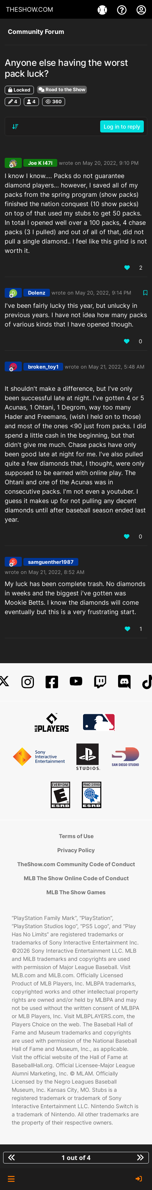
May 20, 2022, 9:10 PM (111, 163)
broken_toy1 (43, 367)
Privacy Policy (76, 850)
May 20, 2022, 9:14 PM (103, 293)
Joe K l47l (40, 163)
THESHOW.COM (29, 9)
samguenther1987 (51, 562)
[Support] (123, 9)
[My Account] (141, 9)
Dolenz (36, 293)
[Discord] (124, 682)
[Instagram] (27, 682)
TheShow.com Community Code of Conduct (76, 864)
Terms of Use (76, 836)
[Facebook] (52, 682)
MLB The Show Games (76, 892)
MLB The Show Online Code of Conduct (76, 878)
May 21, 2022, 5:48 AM (116, 367)
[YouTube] (76, 682)
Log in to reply (122, 126)
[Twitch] (100, 682)
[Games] (103, 9)
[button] (11, 1179)
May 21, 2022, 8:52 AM (56, 572)
